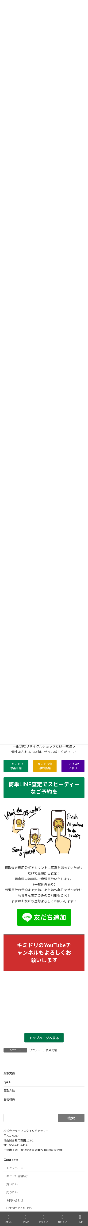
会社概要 (9, 1099)
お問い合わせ (14, 1200)
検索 (71, 1118)
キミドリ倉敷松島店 (45, 766)
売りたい (12, 1192)
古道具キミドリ (73, 766)
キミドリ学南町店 (16, 766)
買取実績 (51, 1050)
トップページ (14, 1168)
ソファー (35, 1050)
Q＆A (7, 1082)
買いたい (12, 1184)
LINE (80, 1219)
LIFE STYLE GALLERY (19, 1208)
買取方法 (9, 1090)
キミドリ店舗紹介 (17, 1176)
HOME (25, 1219)
